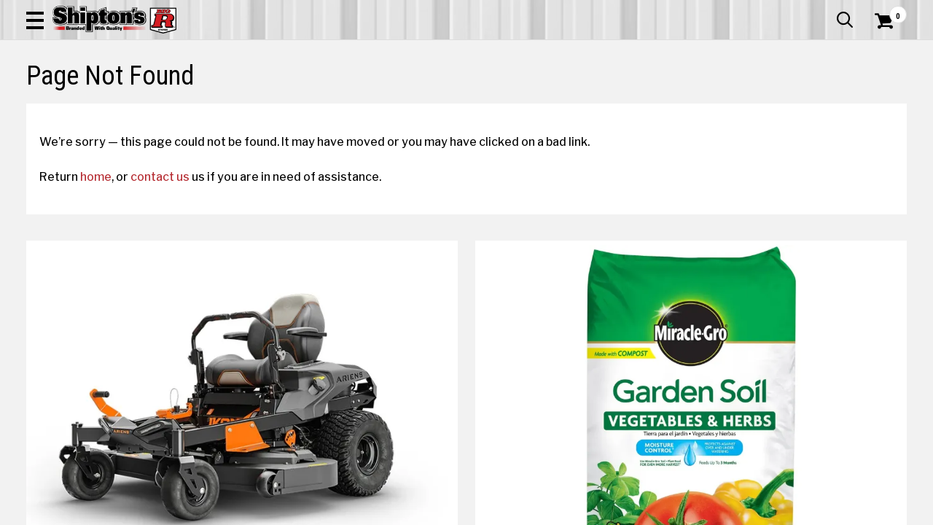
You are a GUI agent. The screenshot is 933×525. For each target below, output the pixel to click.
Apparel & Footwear (82, 98)
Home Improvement (525, 98)
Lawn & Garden (635, 98)
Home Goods (420, 98)
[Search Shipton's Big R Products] (422, 52)
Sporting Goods (814, 98)
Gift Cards (761, 11)
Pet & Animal (723, 98)
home (109, 282)
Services (887, 11)
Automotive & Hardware (217, 98)
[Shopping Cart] (882, 52)
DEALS (887, 98)
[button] (522, 52)
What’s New (825, 11)
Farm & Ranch (333, 98)
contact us (173, 282)
